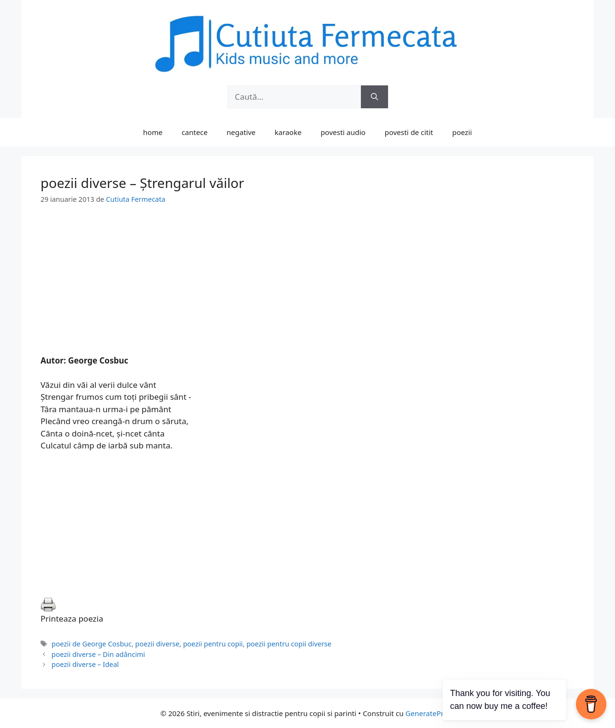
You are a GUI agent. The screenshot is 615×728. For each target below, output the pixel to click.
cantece (194, 132)
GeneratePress (429, 713)
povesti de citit (409, 132)
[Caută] (374, 96)
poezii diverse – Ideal (85, 664)
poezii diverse (157, 643)
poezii (462, 132)
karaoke (288, 132)
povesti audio (342, 132)
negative (241, 132)
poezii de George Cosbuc (91, 643)
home (153, 132)
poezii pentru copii (213, 643)
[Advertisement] (307, 287)
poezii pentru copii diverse (288, 643)
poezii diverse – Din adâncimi (98, 654)
